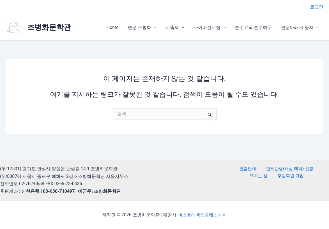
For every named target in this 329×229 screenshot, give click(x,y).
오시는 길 (313, 168)
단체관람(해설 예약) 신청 (275, 168)
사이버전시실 (210, 27)
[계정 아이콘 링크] (316, 7)
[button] (154, 27)
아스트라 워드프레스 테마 (203, 214)
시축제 (175, 27)
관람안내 (236, 168)
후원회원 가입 (278, 176)
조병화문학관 (49, 27)
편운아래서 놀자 (300, 27)
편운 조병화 (142, 27)
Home (113, 27)
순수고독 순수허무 (253, 27)
